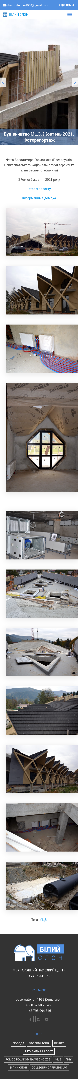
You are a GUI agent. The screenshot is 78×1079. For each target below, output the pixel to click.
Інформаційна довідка (39, 198)
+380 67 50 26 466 (39, 1005)
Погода (18, 1043)
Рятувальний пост (38, 1051)
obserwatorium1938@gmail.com (39, 999)
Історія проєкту (39, 189)
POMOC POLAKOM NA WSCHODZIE (27, 1059)
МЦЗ (43, 919)
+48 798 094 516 (39, 1010)
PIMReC (59, 1043)
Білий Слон (18, 1067)
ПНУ (69, 1059)
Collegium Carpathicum (49, 1067)
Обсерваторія (39, 1043)
